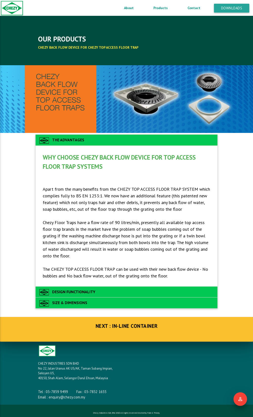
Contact (194, 8)
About (129, 8)
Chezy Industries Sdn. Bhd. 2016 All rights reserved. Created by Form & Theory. (126, 413)
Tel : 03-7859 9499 (53, 391)
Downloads (231, 8)
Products (160, 8)
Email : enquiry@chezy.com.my (61, 397)
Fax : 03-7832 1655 (91, 391)
